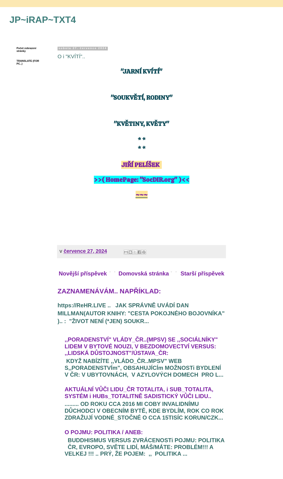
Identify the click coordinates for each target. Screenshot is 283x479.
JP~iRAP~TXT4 (42, 20)
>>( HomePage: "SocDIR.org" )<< (141, 180)
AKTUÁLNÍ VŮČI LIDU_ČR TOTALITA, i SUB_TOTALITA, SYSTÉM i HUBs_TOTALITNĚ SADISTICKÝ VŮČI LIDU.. (139, 392)
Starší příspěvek (202, 273)
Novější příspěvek (83, 273)
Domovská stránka (144, 273)
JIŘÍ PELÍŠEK (140, 165)
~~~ (142, 195)
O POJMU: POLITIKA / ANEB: (104, 432)
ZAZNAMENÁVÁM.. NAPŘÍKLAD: (109, 291)
